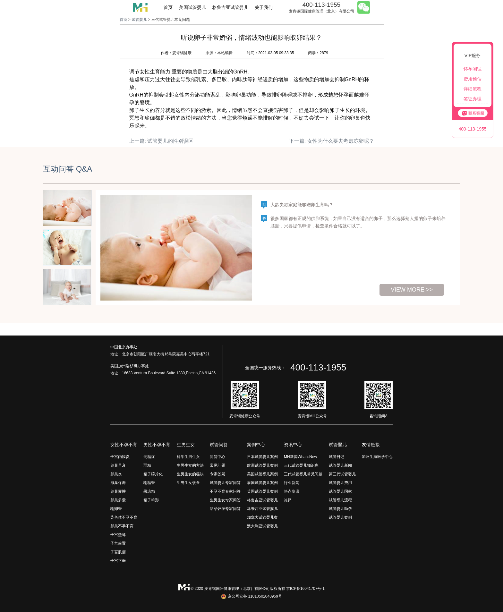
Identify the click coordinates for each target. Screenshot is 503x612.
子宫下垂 (118, 560)
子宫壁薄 (118, 534)
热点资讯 (291, 491)
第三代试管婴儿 (342, 474)
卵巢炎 (116, 474)
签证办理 (473, 98)
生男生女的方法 (190, 465)
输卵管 (116, 508)
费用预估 (473, 78)
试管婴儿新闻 (340, 465)
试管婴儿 (139, 19)
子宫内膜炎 (120, 457)
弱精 (147, 465)
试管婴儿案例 (340, 517)
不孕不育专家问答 (225, 491)
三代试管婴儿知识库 (301, 465)
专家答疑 (217, 474)
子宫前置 (118, 543)
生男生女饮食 (188, 482)
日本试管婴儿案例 (262, 457)
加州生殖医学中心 (377, 457)
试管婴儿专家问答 (225, 482)
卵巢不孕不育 (121, 526)
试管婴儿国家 (340, 491)
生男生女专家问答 (225, 500)
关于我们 (264, 7)
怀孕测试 (473, 69)
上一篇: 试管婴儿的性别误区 (161, 141)
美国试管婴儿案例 (262, 474)
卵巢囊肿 (118, 491)
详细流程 (473, 88)
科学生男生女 (188, 457)
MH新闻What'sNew (300, 457)
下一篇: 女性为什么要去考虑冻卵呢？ (331, 141)
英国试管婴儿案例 (262, 491)
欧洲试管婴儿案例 (262, 465)
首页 (168, 7)
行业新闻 (291, 482)
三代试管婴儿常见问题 (303, 474)
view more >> (412, 289)
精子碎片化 (153, 474)
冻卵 (288, 500)
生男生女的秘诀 (190, 474)
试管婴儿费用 (340, 482)
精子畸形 (151, 500)
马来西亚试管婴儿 (262, 508)
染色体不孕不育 (123, 517)
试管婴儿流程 (340, 500)
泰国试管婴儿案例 (262, 482)
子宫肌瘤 (118, 552)
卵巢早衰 (118, 465)
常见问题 (217, 465)
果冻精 (149, 491)
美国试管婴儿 (192, 7)
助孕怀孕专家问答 (225, 508)
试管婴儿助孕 (340, 508)
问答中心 (217, 457)
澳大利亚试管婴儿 (262, 526)
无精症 (149, 457)
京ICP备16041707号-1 (305, 588)
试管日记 (336, 457)
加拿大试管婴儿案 (262, 517)
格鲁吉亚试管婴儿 (230, 7)
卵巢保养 (118, 482)
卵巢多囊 (118, 500)
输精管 (149, 482)
